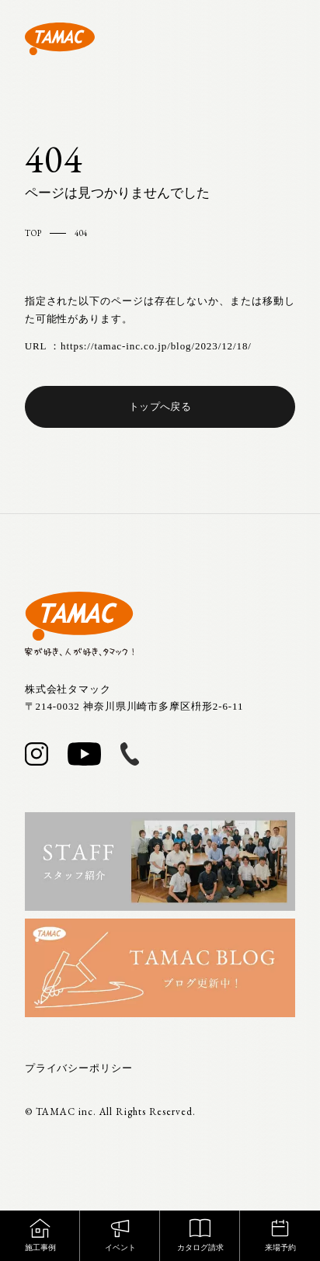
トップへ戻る (160, 406)
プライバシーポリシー (79, 1068)
